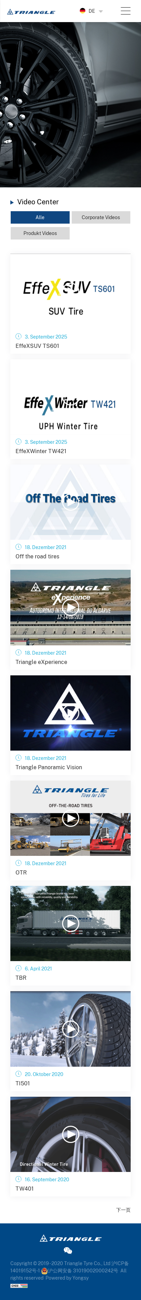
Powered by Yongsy (67, 1278)
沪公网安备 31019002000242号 (79, 1270)
